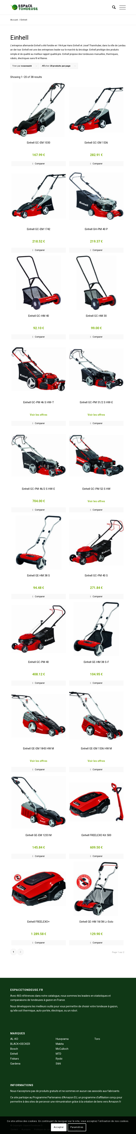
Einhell (14, 1053)
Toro (97, 1039)
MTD (58, 1053)
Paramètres (76, 1127)
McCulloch (62, 1048)
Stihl (58, 1063)
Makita (60, 1043)
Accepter (59, 1127)
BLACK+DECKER (20, 1043)
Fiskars (14, 1058)
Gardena (15, 1063)
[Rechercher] (112, 7)
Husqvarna (62, 1039)
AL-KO (14, 1039)
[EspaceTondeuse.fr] (56, 7)
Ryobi (59, 1058)
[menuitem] (112, 7)
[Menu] (121, 7)
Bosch (14, 1048)
